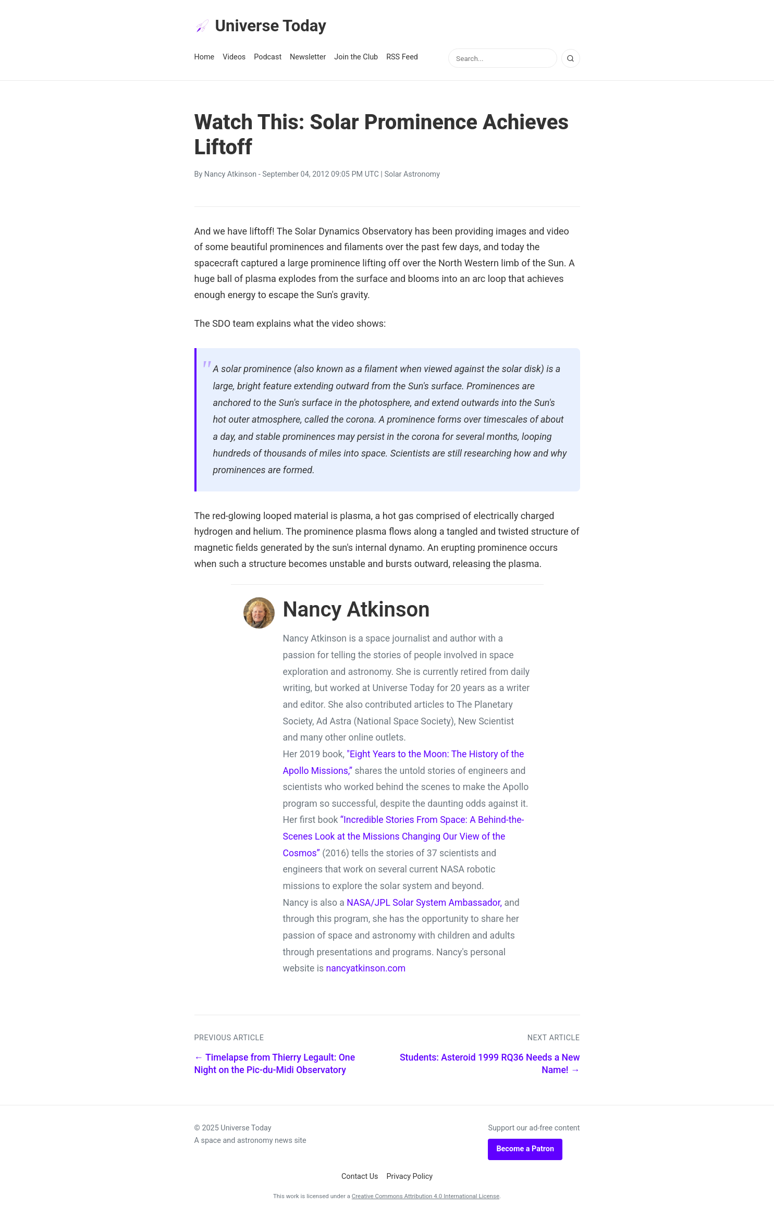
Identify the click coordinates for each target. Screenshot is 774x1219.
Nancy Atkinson (230, 175)
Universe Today (262, 26)
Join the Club (356, 58)
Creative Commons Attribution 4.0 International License (425, 1197)
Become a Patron (525, 1150)
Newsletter (308, 58)
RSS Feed (402, 58)
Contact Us (359, 1177)
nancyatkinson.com (366, 969)
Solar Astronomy (412, 175)
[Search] (570, 59)
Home (204, 58)
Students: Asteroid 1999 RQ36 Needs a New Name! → (490, 1064)
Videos (234, 58)
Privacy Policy (410, 1177)
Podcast (267, 58)
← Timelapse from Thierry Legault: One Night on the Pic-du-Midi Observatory (274, 1064)
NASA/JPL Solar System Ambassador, (424, 903)
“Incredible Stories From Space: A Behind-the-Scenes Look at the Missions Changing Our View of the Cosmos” (403, 837)
